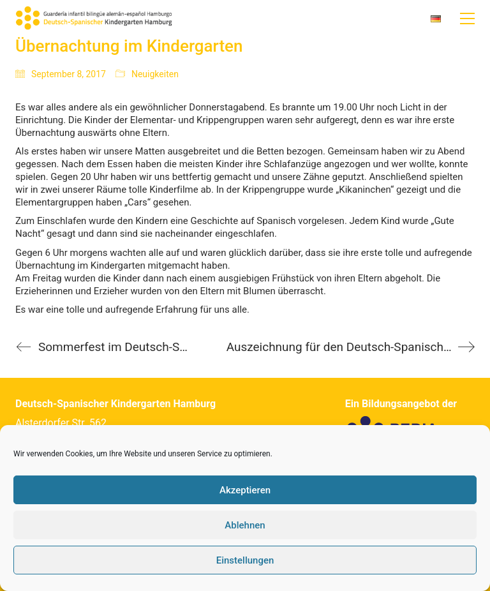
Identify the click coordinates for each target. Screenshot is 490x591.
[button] (467, 18)
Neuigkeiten (155, 74)
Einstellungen (245, 560)
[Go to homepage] (95, 18)
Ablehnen (245, 525)
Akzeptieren (245, 490)
